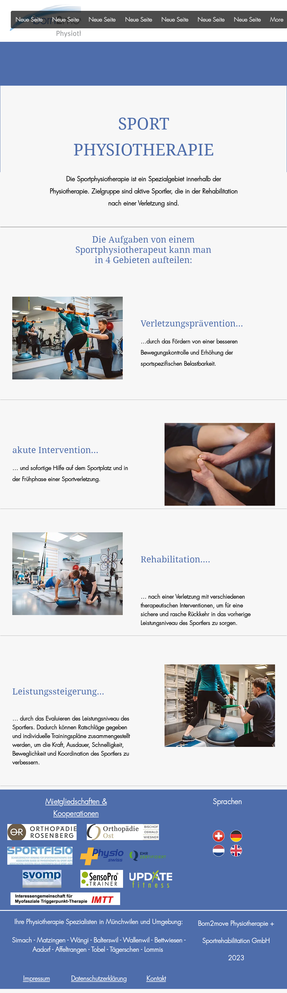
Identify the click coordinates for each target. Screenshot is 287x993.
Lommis (153, 949)
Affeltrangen (71, 949)
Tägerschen (124, 949)
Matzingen (51, 940)
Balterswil (106, 940)
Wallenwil (136, 940)
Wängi (80, 940)
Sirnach (22, 940)
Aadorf (41, 949)
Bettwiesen (168, 940)
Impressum (36, 978)
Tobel (98, 949)
